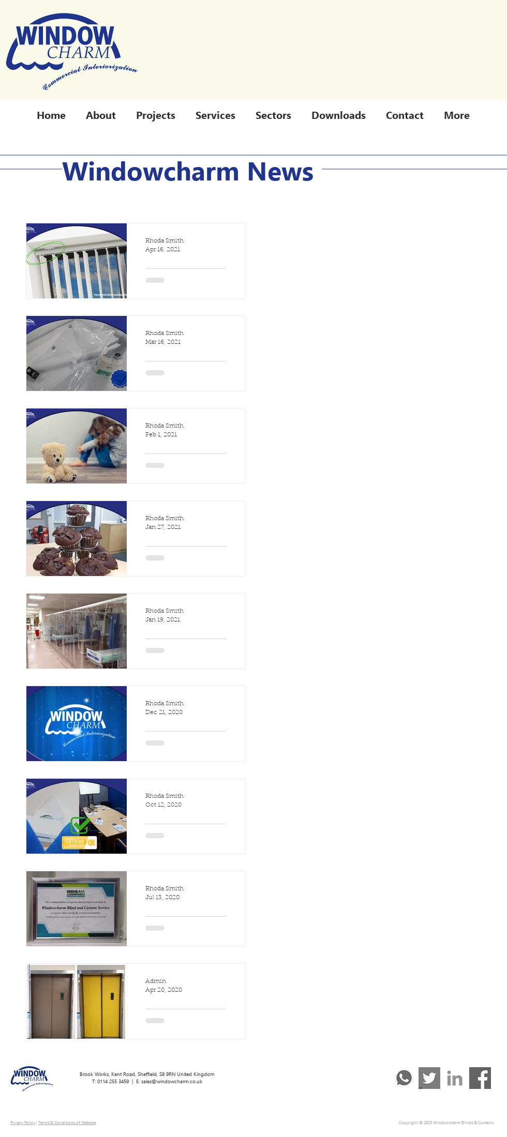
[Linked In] (455, 1078)
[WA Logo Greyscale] (404, 1078)
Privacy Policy (22, 1122)
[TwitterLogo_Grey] (429, 1078)
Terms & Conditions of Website (67, 1122)
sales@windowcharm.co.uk (171, 1081)
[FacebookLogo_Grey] (480, 1078)
